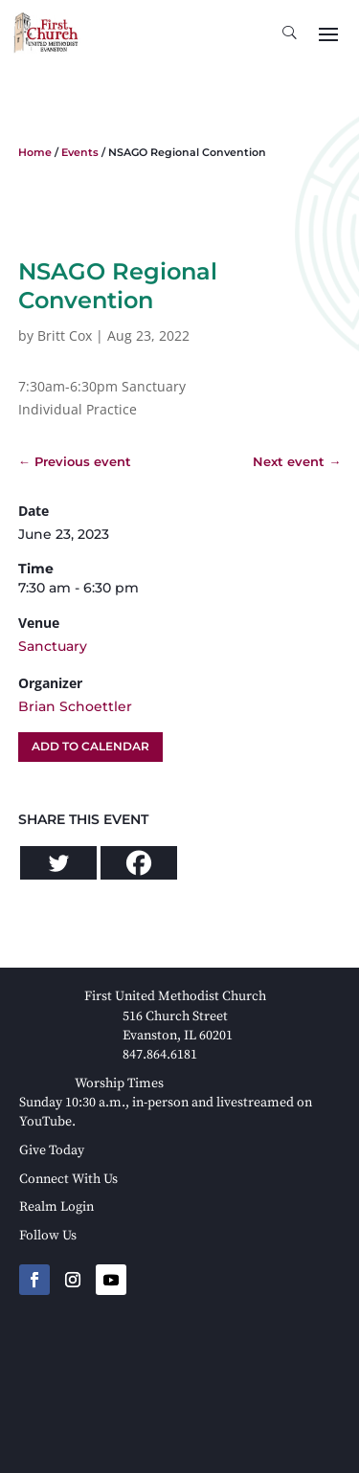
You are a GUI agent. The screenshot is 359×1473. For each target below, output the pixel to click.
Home (35, 152)
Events (80, 152)
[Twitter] (58, 863)
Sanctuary (52, 646)
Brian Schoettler (75, 706)
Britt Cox (64, 335)
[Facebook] (139, 863)
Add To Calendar (90, 746)
